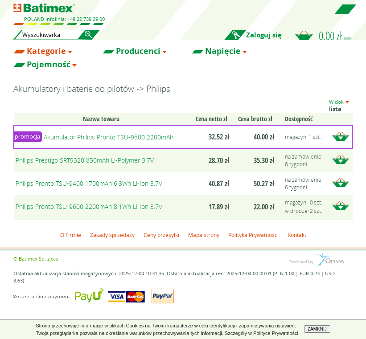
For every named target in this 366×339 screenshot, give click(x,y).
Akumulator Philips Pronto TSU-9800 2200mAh (108, 137)
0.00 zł (336, 35)
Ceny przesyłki (161, 234)
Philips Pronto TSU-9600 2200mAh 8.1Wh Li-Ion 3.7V (89, 206)
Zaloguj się (264, 35)
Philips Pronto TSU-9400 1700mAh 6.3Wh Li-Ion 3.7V (89, 183)
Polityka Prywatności (253, 234)
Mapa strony (203, 234)
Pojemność (48, 65)
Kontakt (297, 234)
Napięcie (223, 51)
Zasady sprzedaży (112, 234)
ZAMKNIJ (317, 329)
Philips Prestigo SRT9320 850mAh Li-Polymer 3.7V (85, 160)
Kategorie (46, 51)
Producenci (138, 51)
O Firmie (70, 234)
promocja (27, 136)
